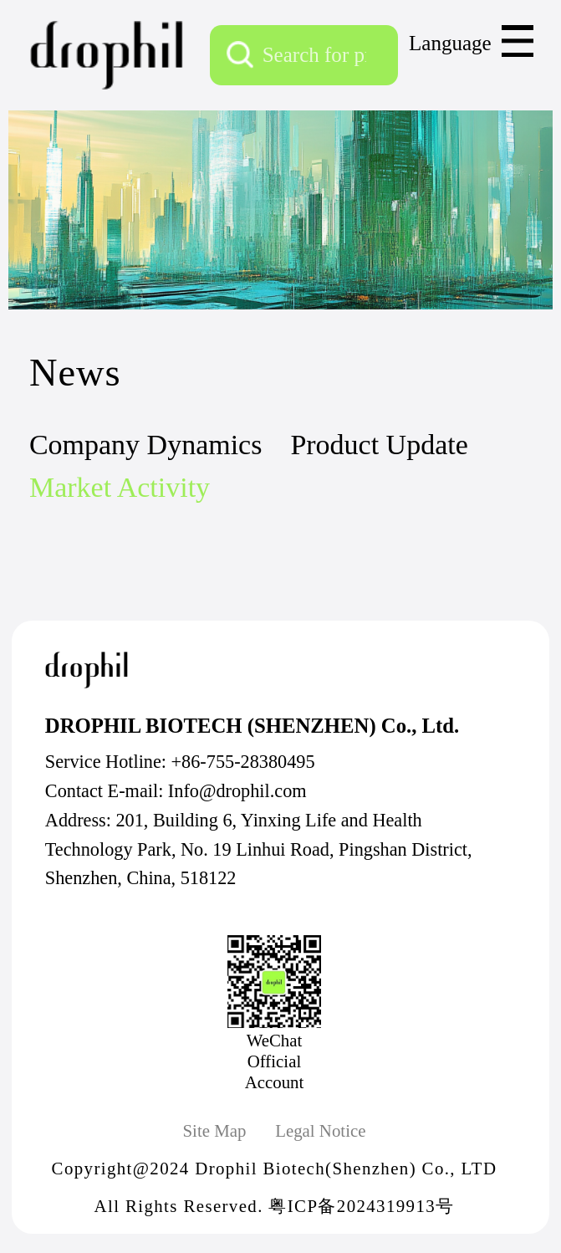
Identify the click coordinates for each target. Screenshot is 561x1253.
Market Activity (119, 487)
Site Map (214, 1131)
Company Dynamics (145, 444)
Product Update (378, 444)
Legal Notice (320, 1131)
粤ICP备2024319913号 (361, 1206)
